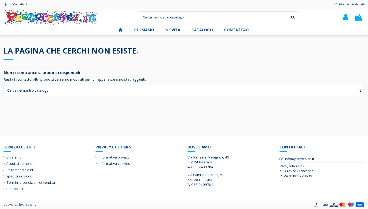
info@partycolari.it (299, 158)
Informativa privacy (113, 157)
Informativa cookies (114, 163)
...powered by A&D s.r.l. (20, 204)
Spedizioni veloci (19, 176)
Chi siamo (14, 157)
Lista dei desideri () (349, 4)
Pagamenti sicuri (19, 169)
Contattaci (20, 4)
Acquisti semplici (19, 163)
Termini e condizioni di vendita (30, 182)
